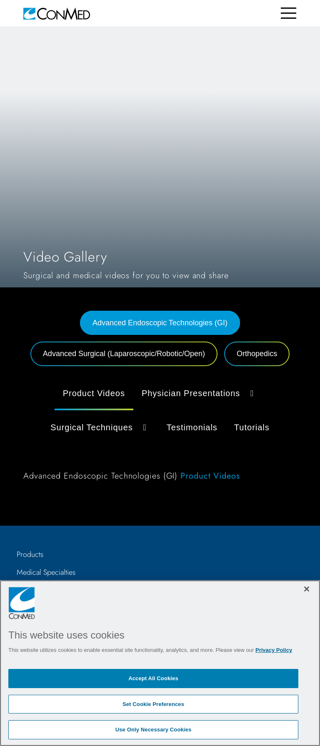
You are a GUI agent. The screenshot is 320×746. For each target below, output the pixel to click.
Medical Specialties (46, 572)
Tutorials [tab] (252, 427)
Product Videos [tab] (94, 393)
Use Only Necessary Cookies (153, 729)
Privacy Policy (273, 650)
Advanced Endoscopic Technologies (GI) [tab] (160, 323)
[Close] (307, 588)
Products (30, 554)
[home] (56, 13)
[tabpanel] (160, 434)
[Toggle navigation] (288, 13)
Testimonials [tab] (192, 427)
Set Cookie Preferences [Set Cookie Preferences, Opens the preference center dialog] (153, 704)
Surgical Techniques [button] (100, 427)
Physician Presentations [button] (199, 393)
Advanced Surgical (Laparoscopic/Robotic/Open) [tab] (124, 353)
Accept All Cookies (153, 678)
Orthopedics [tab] (257, 353)
